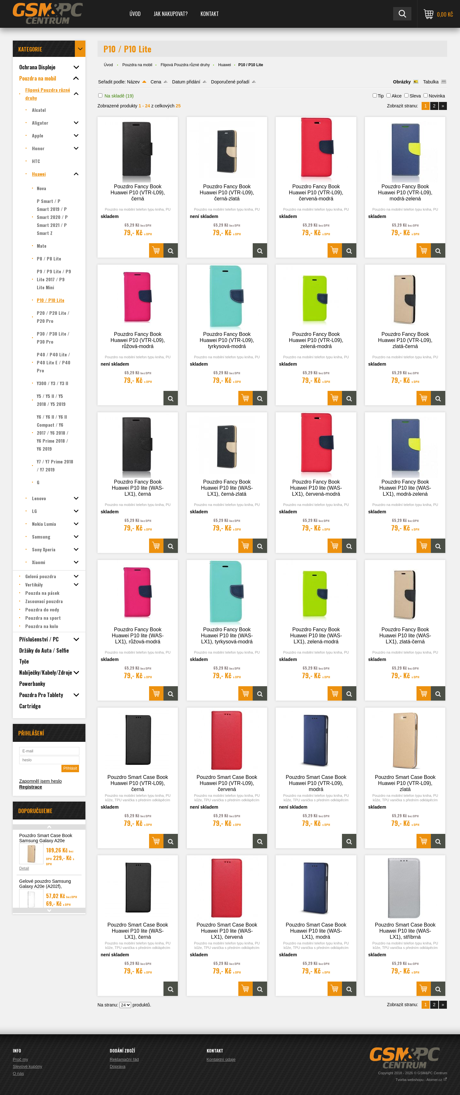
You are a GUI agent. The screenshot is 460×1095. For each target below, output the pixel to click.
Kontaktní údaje (221, 1059)
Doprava (117, 1066)
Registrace (30, 786)
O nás (18, 1073)
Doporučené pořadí (230, 81)
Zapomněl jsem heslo (40, 781)
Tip (381, 95)
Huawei (224, 65)
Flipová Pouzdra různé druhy (185, 65)
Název (133, 81)
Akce (396, 95)
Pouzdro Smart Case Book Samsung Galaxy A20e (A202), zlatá (45, 840)
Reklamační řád (124, 1059)
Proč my (20, 1059)
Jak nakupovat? (171, 14)
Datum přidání (186, 81)
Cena (156, 81)
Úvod (135, 14)
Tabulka (431, 81)
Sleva (415, 95)
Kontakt (210, 14)
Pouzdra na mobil (137, 65)
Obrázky (402, 81)
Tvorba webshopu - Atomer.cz (421, 1080)
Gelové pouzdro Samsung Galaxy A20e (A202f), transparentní (45, 886)
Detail (24, 868)
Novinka (437, 95)
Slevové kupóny (27, 1066)
